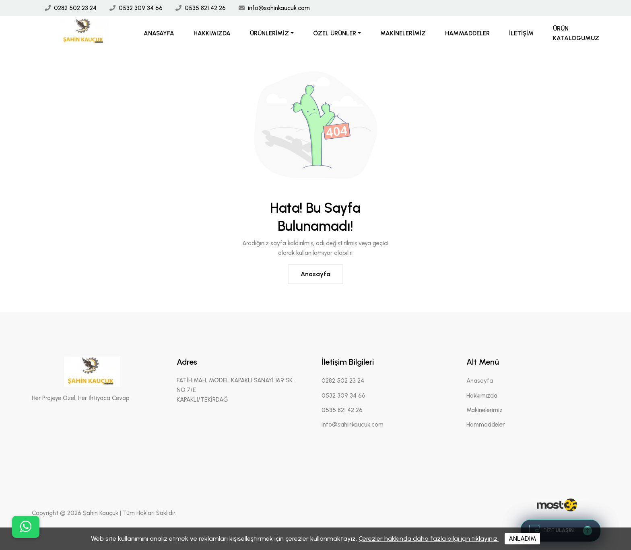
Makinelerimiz (403, 33)
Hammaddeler (467, 33)
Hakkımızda (212, 33)
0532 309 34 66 (141, 8)
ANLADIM (522, 538)
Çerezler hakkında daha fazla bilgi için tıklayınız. (429, 538)
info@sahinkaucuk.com (279, 8)
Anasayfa (159, 33)
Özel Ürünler (334, 33)
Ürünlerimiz (269, 33)
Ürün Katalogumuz (576, 33)
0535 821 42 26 (205, 8)
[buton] (25, 527)
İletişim (521, 33)
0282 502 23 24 (75, 8)
